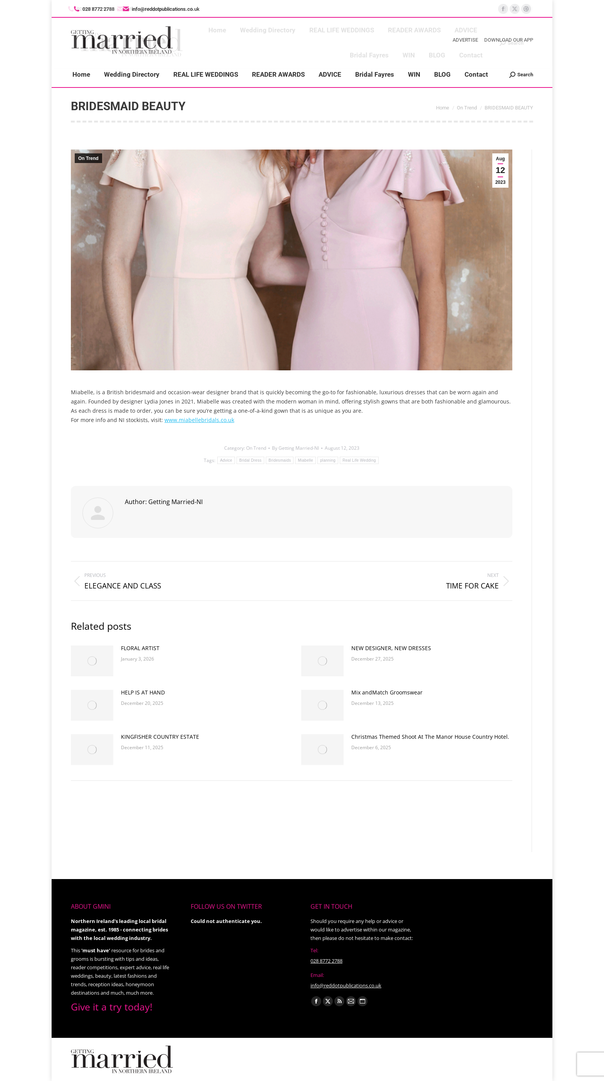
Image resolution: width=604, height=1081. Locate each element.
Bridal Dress (250, 460)
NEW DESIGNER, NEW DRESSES (391, 648)
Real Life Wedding (359, 460)
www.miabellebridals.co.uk (199, 420)
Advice (226, 460)
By (295, 448)
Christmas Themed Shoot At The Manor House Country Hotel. (430, 736)
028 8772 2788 (326, 960)
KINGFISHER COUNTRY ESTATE (160, 736)
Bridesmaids (279, 460)
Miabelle (305, 460)
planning (328, 460)
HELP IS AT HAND (143, 692)
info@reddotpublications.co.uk (161, 9)
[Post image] (92, 661)
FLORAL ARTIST (140, 648)
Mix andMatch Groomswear (387, 692)
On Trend (88, 158)
